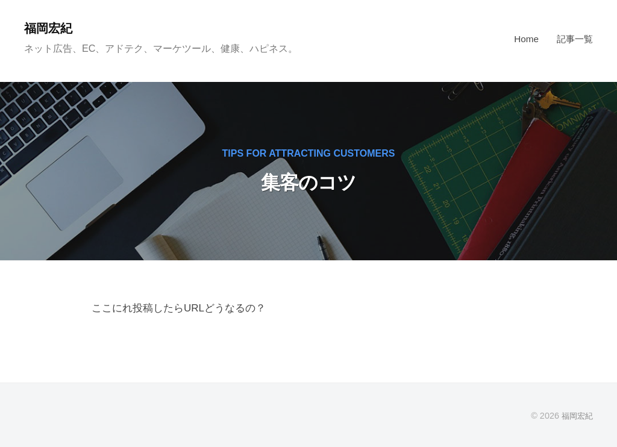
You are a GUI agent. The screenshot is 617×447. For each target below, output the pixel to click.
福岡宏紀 (50, 28)
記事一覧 (575, 39)
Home (526, 39)
